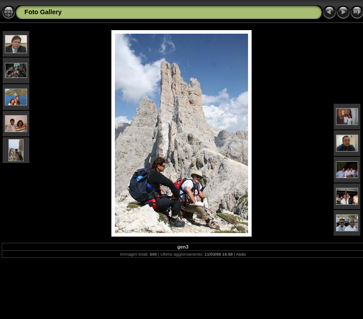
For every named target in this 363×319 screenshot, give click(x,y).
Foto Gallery (43, 12)
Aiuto (241, 254)
